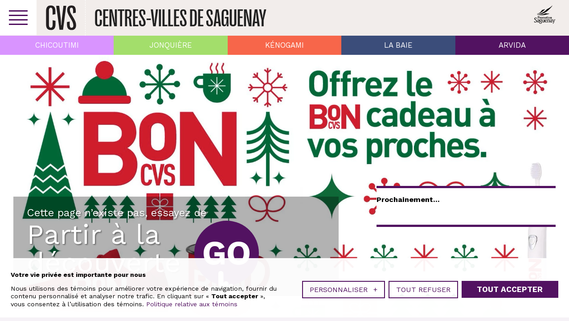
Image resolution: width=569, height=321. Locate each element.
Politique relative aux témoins (191, 304)
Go (226, 253)
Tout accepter (510, 289)
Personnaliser (343, 289)
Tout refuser (423, 289)
